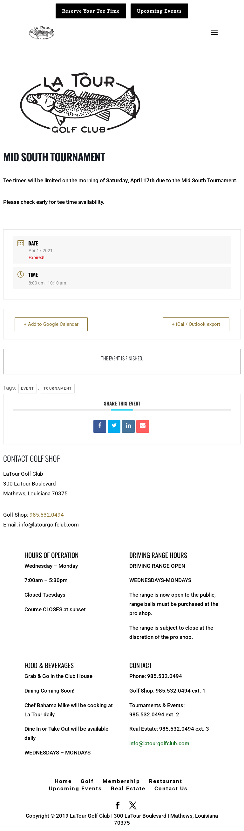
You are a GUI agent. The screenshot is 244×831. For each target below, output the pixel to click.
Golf (87, 781)
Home (63, 781)
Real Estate (128, 788)
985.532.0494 (47, 515)
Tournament (58, 388)
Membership (121, 781)
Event (27, 388)
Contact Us (171, 788)
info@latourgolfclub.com (159, 743)
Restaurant (165, 781)
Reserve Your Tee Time (91, 11)
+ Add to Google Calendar (51, 324)
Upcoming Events (159, 11)
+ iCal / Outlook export (196, 324)
